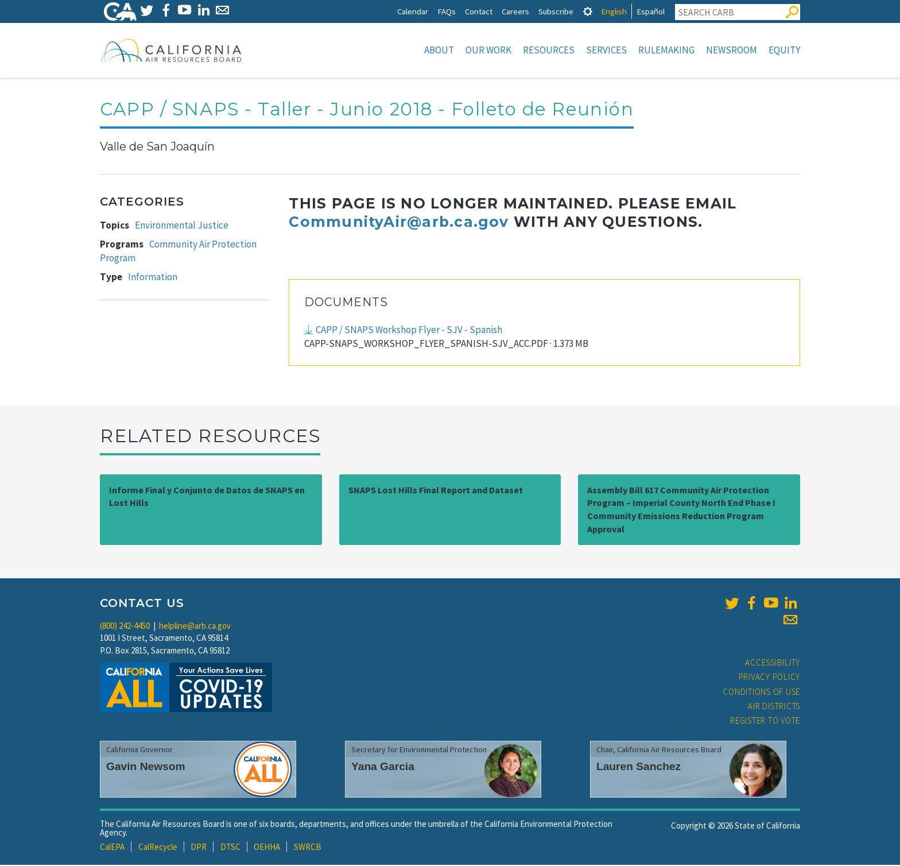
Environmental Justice (181, 226)
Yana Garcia (382, 767)
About (439, 50)
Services (606, 50)
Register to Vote (765, 721)
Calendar (412, 11)
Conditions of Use (761, 692)
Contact (478, 11)
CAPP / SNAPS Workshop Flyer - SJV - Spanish (409, 330)
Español (651, 11)
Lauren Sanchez (638, 767)
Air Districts (774, 707)
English (614, 11)
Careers (515, 11)
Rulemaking (666, 50)
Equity (784, 50)
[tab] (588, 11)
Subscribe (555, 11)
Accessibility (772, 663)
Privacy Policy (770, 677)
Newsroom (731, 50)
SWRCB (307, 847)
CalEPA (112, 847)
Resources (549, 50)
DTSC (230, 847)
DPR (199, 847)
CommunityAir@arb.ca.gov (399, 222)
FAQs (446, 11)
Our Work (488, 50)
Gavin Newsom (145, 767)
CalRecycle (157, 847)
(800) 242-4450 (125, 626)
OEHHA (267, 847)
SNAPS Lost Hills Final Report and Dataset (435, 491)
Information (152, 278)
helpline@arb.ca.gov (195, 626)
